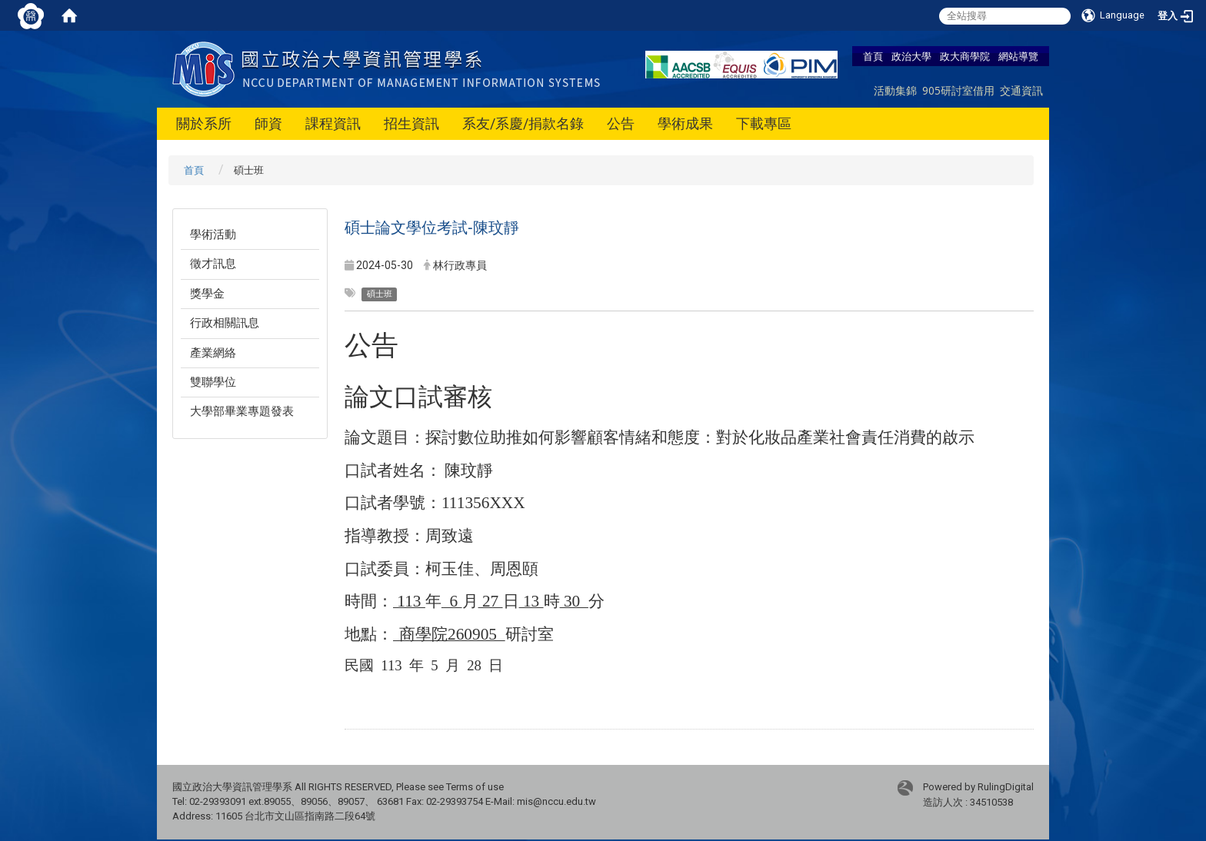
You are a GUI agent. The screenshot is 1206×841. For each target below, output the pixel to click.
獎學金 (207, 294)
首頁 (873, 56)
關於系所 (204, 123)
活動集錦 (895, 90)
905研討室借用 (958, 90)
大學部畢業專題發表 (242, 411)
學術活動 (213, 234)
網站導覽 (1018, 56)
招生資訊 (411, 123)
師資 (268, 123)
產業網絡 (213, 353)
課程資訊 (333, 123)
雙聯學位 (213, 382)
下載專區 (763, 123)
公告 (621, 123)
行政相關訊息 (224, 323)
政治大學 (911, 56)
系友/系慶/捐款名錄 (523, 123)
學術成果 (685, 123)
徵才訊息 (213, 264)
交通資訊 (1021, 90)
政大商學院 (965, 56)
